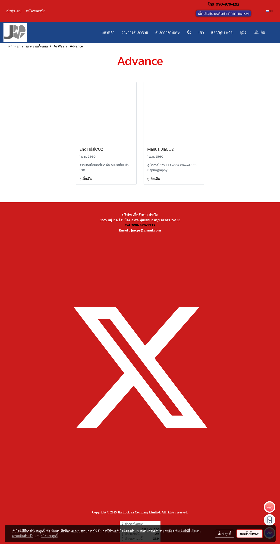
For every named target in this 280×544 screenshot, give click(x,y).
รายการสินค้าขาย (135, 32)
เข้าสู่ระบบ (14, 11)
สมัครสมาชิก (35, 11)
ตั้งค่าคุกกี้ (224, 533)
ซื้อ (189, 32)
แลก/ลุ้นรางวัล (222, 32)
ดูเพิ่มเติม (86, 178)
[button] (273, 32)
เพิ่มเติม (259, 32)
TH (269, 11)
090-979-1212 (227, 4)
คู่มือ (243, 32)
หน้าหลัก (107, 32)
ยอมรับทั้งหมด (249, 533)
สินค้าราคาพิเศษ (167, 32)
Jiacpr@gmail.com (146, 230)
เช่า (201, 32)
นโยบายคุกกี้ (49, 536)
